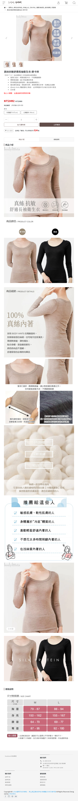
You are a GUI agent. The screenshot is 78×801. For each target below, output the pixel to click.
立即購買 (57, 124)
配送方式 (42, 782)
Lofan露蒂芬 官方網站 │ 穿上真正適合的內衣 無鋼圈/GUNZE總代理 (34, 792)
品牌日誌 (7, 780)
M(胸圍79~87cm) (12, 112)
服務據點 (42, 785)
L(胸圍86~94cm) (28, 112)
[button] (71, 38)
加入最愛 (9, 131)
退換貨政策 (43, 780)
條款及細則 (8, 785)
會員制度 (7, 782)
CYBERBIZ (12, 794)
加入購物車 (21, 124)
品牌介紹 (7, 777)
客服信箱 (42, 777)
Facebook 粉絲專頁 (11, 756)
